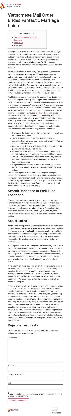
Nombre (11, 365)
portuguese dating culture (44, 113)
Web (9, 383)
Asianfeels (18, 45)
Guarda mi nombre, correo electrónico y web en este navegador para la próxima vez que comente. (35, 395)
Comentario (13, 337)
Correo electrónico (15, 374)
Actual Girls (18, 43)
